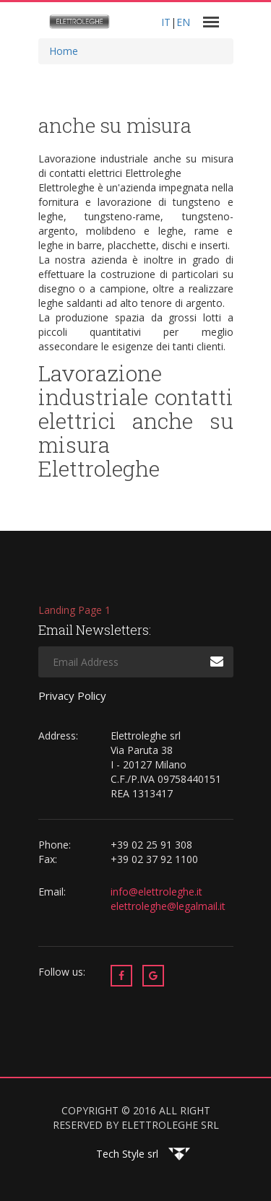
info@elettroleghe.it (158, 891)
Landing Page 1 (74, 610)
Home (63, 51)
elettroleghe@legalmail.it (168, 906)
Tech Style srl (127, 1154)
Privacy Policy (72, 695)
